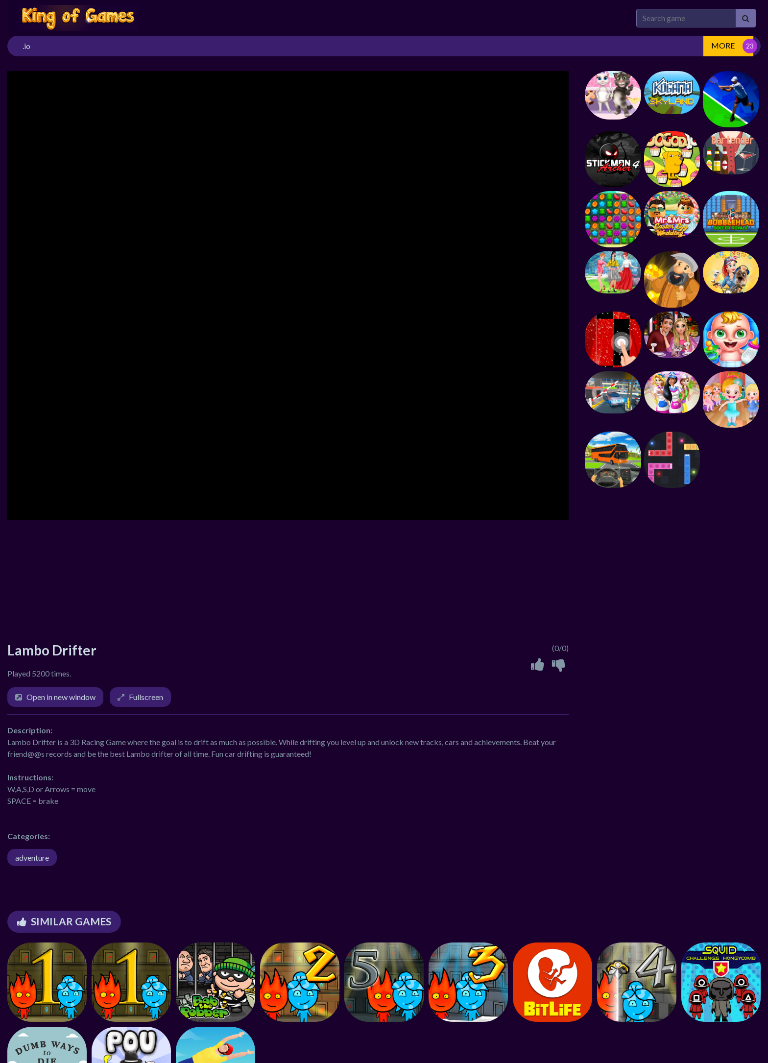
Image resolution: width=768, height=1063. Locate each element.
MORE (723, 45)
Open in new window (61, 696)
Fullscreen (146, 696)
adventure (32, 857)
